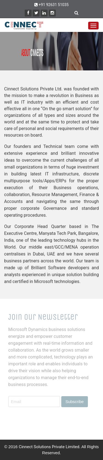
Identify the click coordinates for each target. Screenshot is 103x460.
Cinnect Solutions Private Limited (49, 446)
